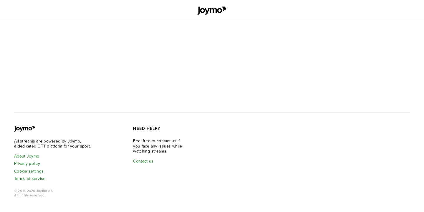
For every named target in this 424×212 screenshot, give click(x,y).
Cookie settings (29, 171)
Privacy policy (27, 163)
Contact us (143, 161)
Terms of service (29, 178)
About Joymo (26, 156)
